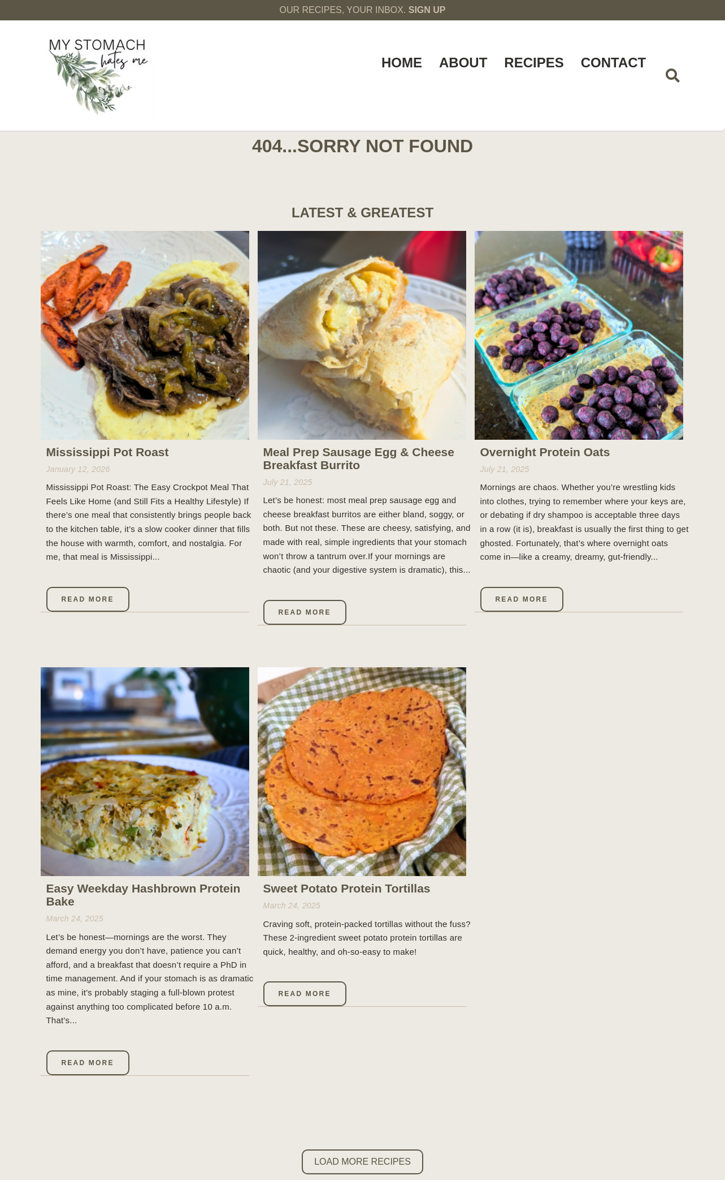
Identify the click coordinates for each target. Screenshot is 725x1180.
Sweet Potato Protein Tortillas (347, 888)
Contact (613, 62)
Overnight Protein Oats (545, 451)
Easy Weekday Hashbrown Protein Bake (143, 895)
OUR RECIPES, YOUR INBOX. (363, 10)
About (463, 62)
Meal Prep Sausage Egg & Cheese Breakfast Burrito (358, 458)
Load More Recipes (362, 1161)
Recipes (533, 62)
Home (401, 62)
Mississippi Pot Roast (107, 451)
